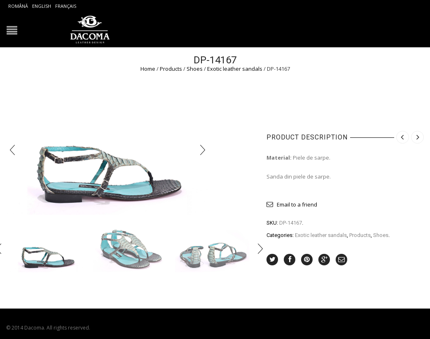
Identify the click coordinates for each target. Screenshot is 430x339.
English (41, 6)
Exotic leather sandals (234, 68)
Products (171, 68)
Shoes (195, 68)
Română (18, 6)
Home (147, 68)
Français (65, 6)
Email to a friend (297, 204)
